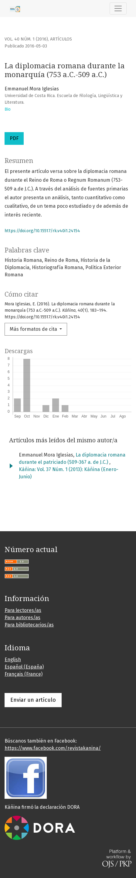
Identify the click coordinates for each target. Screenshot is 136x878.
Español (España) (24, 667)
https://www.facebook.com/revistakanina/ (53, 748)
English (13, 659)
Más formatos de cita (34, 329)
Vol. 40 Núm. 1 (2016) (26, 39)
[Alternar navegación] (118, 8)
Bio (8, 109)
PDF (14, 138)
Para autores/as (22, 617)
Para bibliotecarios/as (29, 625)
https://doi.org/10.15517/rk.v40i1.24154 (42, 230)
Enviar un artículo (33, 700)
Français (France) (23, 674)
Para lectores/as (23, 610)
